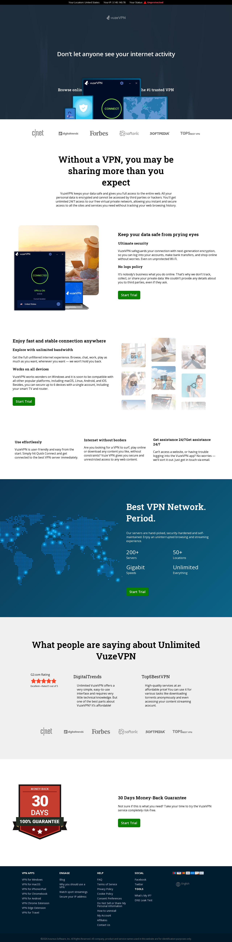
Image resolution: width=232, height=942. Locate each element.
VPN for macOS (31, 882)
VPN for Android (31, 896)
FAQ (99, 877)
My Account (104, 913)
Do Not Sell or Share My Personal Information (111, 903)
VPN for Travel (30, 910)
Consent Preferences (109, 896)
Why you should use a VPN (72, 884)
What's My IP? (143, 893)
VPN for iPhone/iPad (34, 887)
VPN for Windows (32, 877)
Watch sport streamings (73, 890)
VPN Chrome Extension (35, 901)
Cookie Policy (105, 891)
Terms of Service (107, 882)
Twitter (139, 882)
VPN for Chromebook (34, 891)
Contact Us (103, 923)
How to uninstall (106, 908)
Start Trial (129, 293)
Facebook (140, 877)
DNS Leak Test (143, 898)
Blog (62, 877)
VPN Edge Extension (34, 906)
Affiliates (102, 918)
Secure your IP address (72, 894)
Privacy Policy (105, 887)
